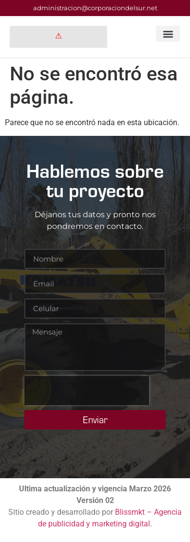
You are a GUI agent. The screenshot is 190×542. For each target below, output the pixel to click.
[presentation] (86, 390)
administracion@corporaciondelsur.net (95, 8)
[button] (168, 34)
